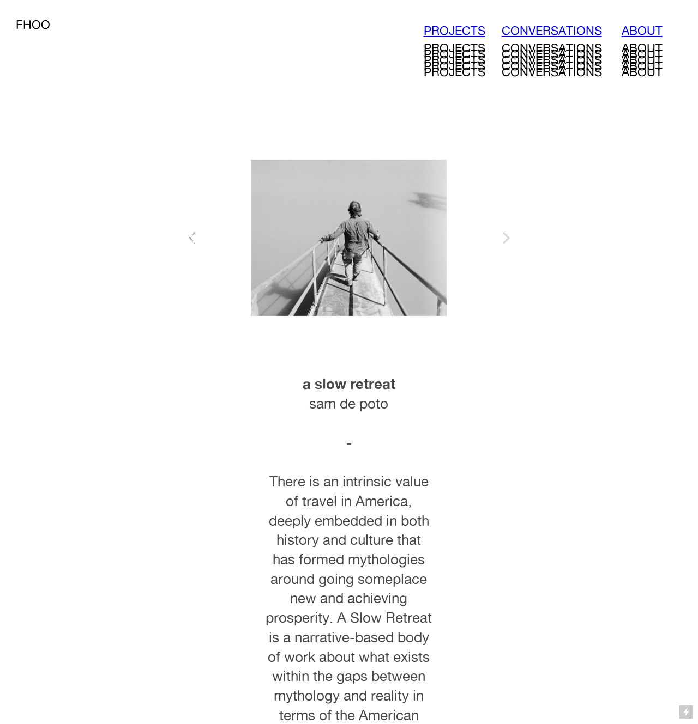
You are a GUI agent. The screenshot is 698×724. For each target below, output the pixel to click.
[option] (348, 238)
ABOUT (642, 30)
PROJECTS (454, 30)
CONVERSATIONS (552, 30)
